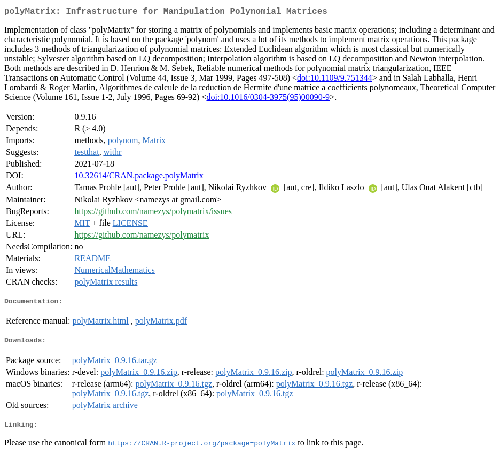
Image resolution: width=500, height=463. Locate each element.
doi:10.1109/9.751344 (334, 79)
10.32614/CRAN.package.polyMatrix (138, 177)
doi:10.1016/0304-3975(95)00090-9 (268, 99)
